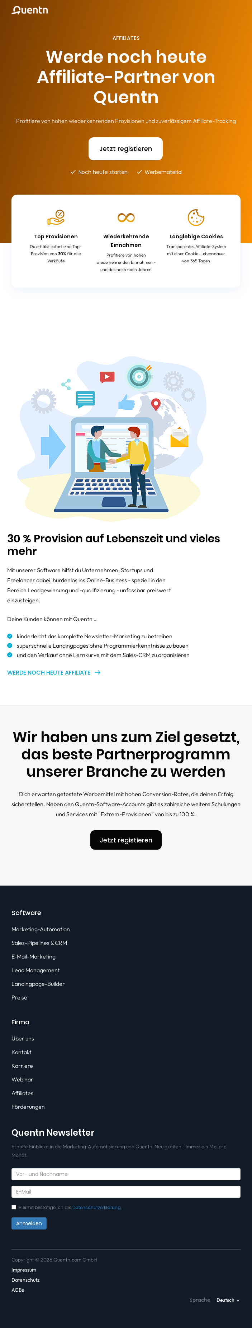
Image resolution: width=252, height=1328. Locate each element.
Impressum (23, 1270)
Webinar (22, 1079)
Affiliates (22, 1093)
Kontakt (21, 1052)
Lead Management (35, 970)
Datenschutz (25, 1280)
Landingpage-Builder (38, 983)
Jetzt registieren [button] (125, 148)
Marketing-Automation (40, 929)
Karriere (22, 1065)
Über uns (22, 1038)
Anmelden (29, 1223)
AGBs (17, 1290)
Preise (19, 997)
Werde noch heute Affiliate (48, 672)
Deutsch (225, 1300)
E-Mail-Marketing (33, 956)
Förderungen (28, 1106)
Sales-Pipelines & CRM (39, 942)
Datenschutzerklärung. (97, 1207)
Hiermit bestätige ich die (66, 1207)
